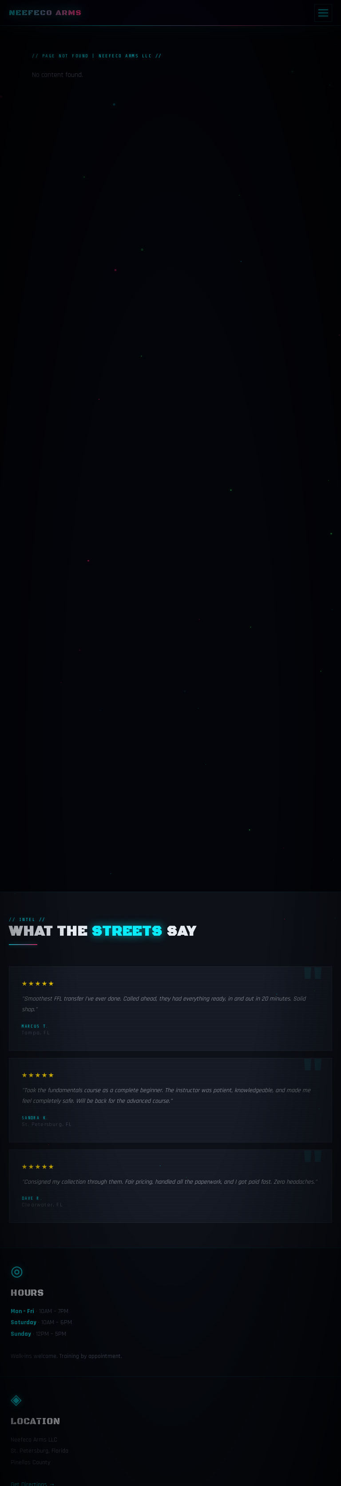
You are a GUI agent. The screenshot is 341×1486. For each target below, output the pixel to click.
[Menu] (323, 13)
